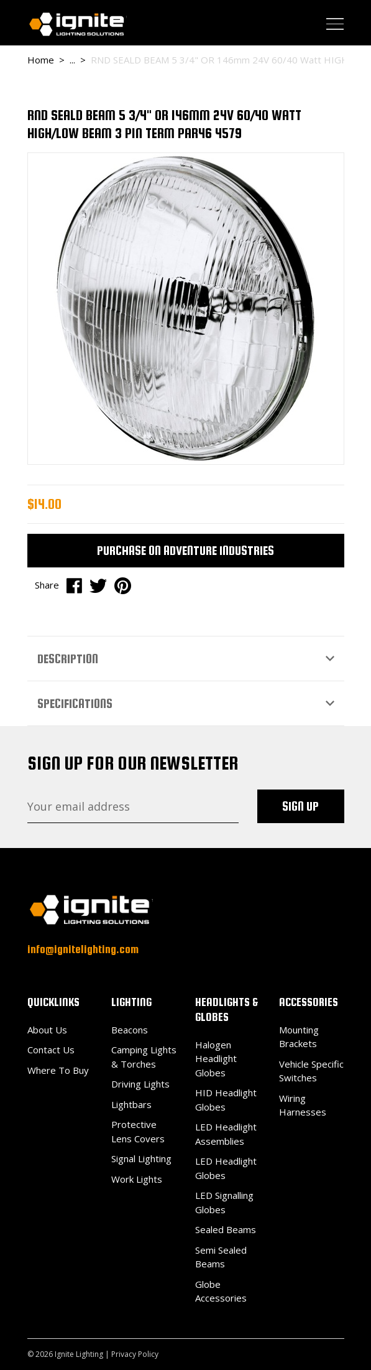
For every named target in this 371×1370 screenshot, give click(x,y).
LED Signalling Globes (224, 1202)
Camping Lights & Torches (143, 1056)
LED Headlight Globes (226, 1168)
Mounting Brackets (299, 1036)
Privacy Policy (134, 1354)
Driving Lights (140, 1084)
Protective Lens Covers (138, 1131)
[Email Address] (133, 806)
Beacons (129, 1029)
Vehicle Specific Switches (311, 1071)
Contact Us (51, 1049)
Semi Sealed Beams (221, 1257)
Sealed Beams (225, 1229)
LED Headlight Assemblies (226, 1134)
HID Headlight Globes (226, 1099)
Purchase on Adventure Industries (185, 550)
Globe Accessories (221, 1291)
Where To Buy (58, 1070)
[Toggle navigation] (335, 23)
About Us (47, 1029)
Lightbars (131, 1104)
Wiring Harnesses (302, 1105)
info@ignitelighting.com (83, 949)
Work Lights (136, 1179)
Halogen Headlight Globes (216, 1058)
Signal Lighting (141, 1158)
